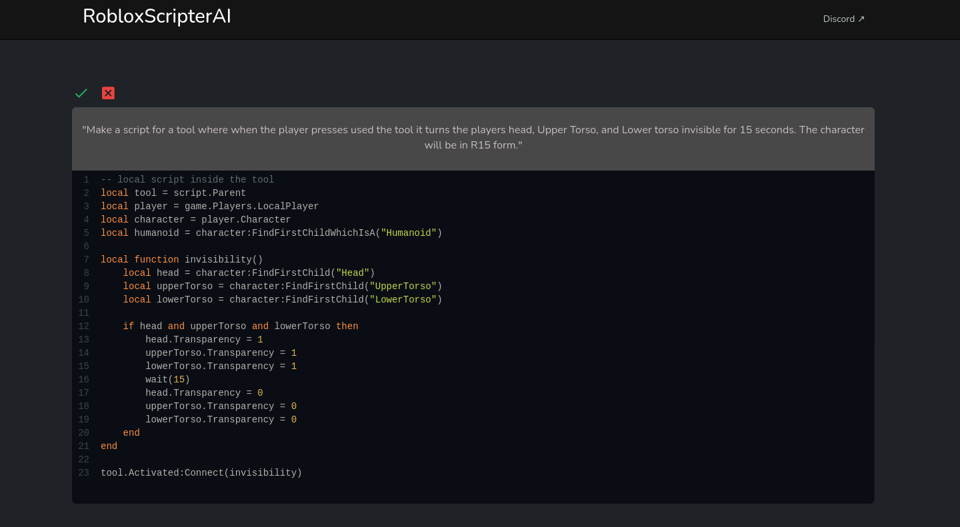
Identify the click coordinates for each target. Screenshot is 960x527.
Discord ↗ (844, 19)
